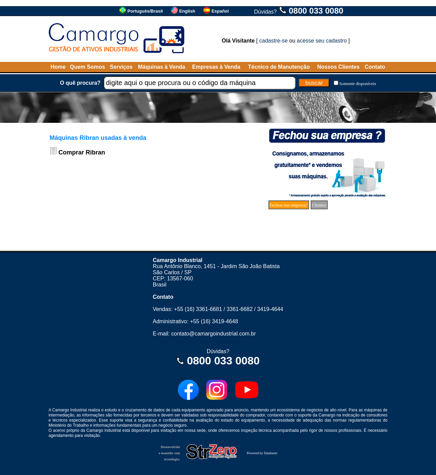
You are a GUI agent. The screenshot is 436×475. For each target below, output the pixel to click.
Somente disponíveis (357, 83)
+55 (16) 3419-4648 (214, 321)
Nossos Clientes (338, 67)
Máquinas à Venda (161, 67)
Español (220, 11)
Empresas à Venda (216, 67)
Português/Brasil (145, 11)
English (187, 11)
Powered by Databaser (262, 453)
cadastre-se (273, 41)
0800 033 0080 (316, 10)
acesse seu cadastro (322, 41)
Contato (374, 67)
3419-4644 (270, 309)
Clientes (319, 205)
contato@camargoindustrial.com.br (213, 334)
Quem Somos (87, 67)
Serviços (121, 67)
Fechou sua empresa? (289, 205)
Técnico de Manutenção (279, 67)
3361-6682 (240, 309)
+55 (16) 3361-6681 (198, 309)
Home (57, 67)
